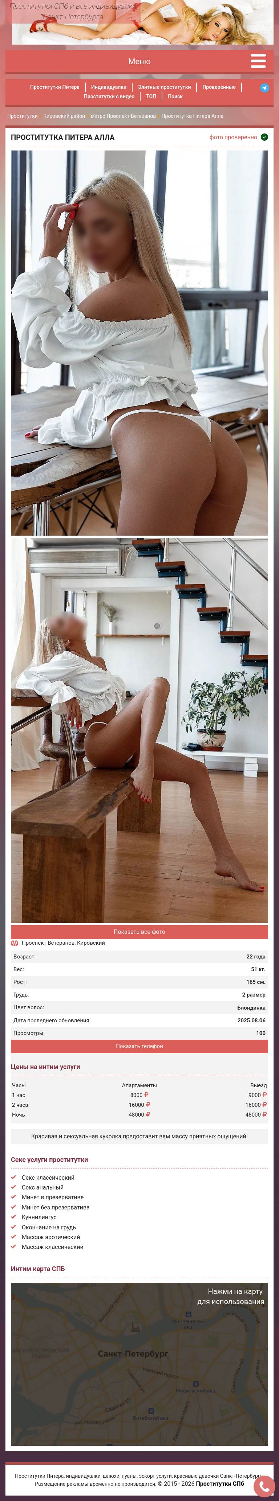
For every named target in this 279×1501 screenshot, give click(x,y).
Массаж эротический (51, 1237)
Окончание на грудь (49, 1227)
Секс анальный (43, 1187)
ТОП (151, 96)
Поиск (175, 96)
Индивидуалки (108, 87)
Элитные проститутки (164, 87)
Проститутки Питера (55, 87)
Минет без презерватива (56, 1207)
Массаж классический (53, 1247)
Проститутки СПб (220, 1483)
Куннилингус (39, 1217)
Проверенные (218, 87)
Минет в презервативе (53, 1197)
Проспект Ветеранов (48, 943)
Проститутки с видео (109, 96)
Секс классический (48, 1177)
